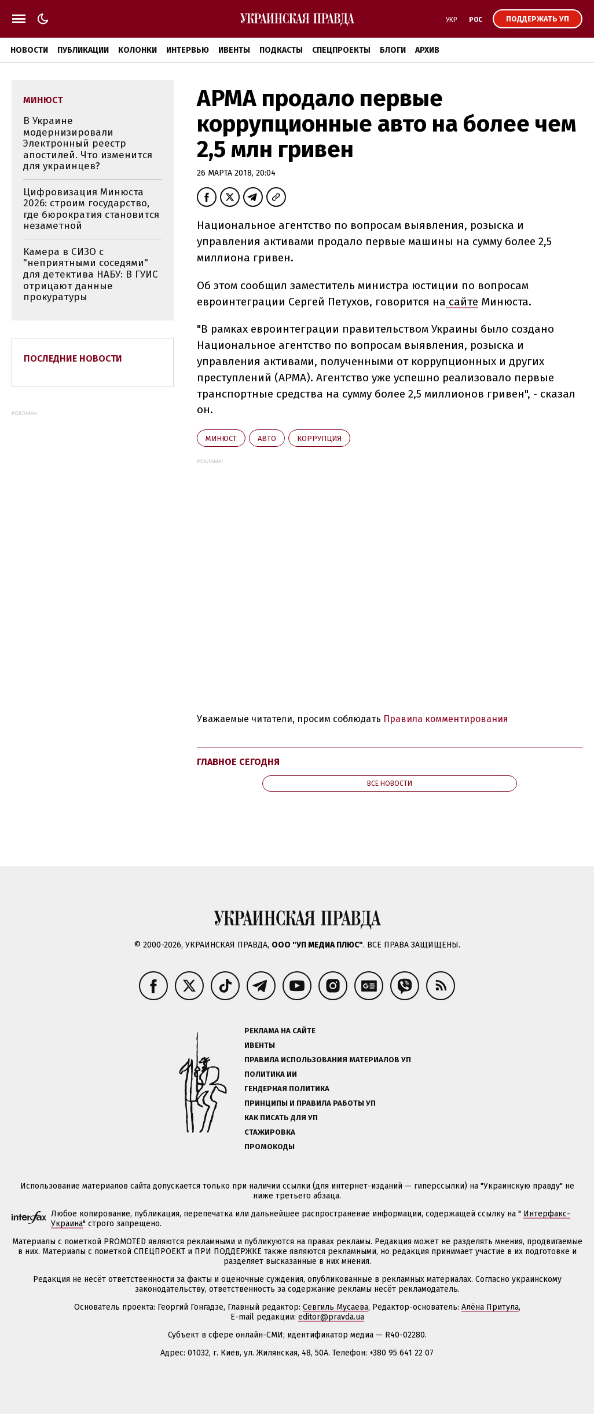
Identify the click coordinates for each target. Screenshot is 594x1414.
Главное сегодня (238, 761)
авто (267, 438)
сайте (462, 301)
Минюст (221, 438)
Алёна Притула (490, 1307)
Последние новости (73, 358)
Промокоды (269, 1146)
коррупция (319, 438)
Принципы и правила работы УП (310, 1103)
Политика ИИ (270, 1074)
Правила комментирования (445, 718)
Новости (29, 50)
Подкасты (281, 50)
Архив (427, 50)
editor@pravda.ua (331, 1317)
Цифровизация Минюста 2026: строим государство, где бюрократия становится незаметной (91, 209)
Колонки (137, 50)
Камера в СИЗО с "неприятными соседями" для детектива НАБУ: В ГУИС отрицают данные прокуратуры (90, 274)
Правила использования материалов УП (327, 1059)
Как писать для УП (281, 1117)
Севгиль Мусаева (335, 1307)
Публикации (83, 50)
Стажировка (269, 1132)
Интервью (187, 50)
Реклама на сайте (280, 1030)
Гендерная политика (286, 1088)
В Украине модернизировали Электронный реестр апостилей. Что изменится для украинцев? (87, 143)
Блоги (393, 50)
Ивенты (234, 50)
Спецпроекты (341, 50)
